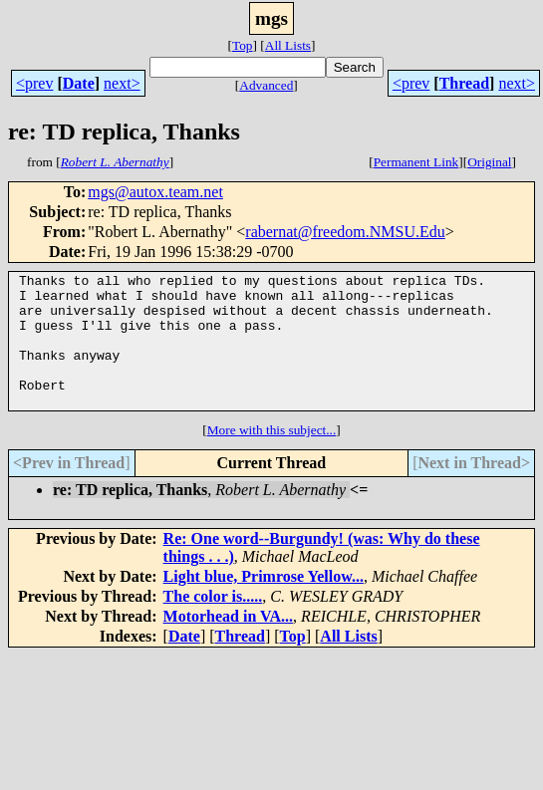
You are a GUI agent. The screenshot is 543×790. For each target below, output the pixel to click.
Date (79, 83)
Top (242, 45)
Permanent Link (416, 161)
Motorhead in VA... (228, 643)
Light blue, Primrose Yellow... (263, 603)
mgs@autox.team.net (155, 191)
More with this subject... (272, 456)
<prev (34, 83)
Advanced (266, 85)
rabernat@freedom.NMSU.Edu (344, 231)
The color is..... (213, 623)
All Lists (288, 45)
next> (122, 83)
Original (489, 161)
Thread (464, 83)
